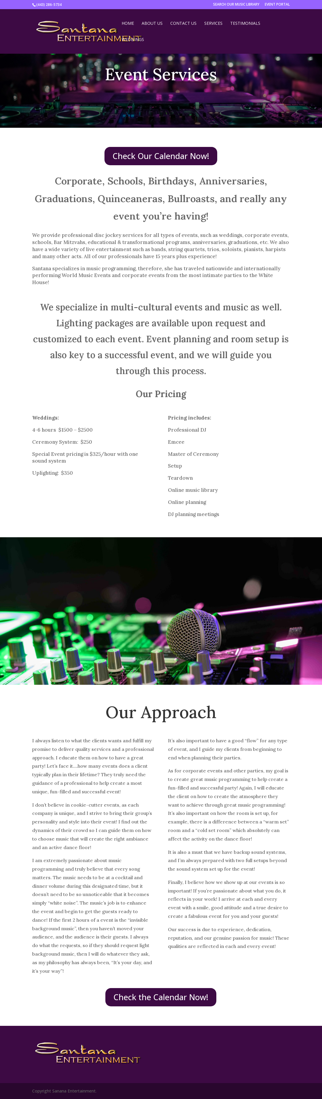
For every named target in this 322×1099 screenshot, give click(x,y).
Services (213, 23)
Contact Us (183, 23)
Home (128, 23)
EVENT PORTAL (277, 5)
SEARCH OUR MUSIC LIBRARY (236, 5)
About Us (152, 23)
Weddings (133, 39)
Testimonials (245, 23)
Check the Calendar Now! (160, 997)
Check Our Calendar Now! (160, 155)
